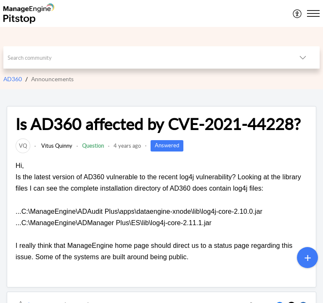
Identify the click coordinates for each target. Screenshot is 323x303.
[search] (144, 57)
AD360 (12, 79)
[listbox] (303, 57)
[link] (23, 145)
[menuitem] (297, 13)
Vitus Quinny (56, 145)
